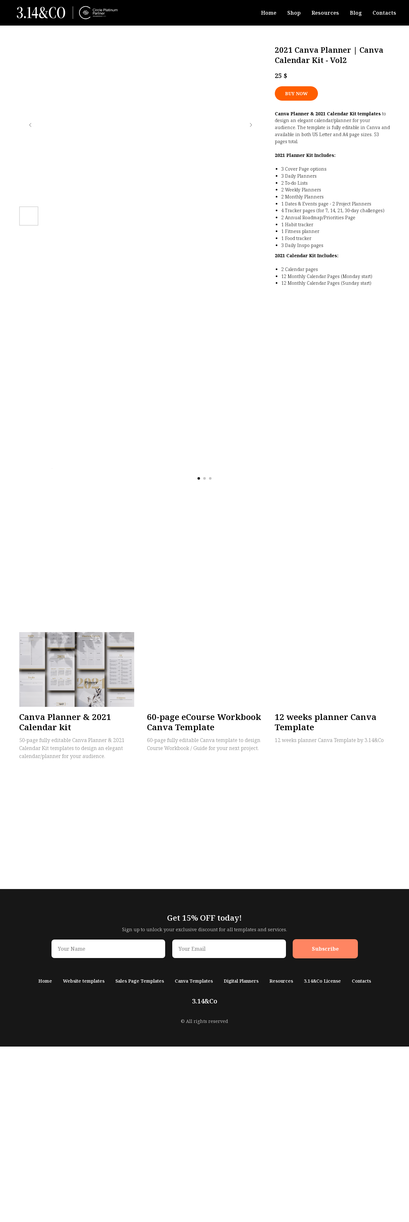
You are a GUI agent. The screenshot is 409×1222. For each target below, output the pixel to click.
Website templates (83, 1156)
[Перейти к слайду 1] (198, 654)
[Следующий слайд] (251, 125)
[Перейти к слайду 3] (210, 654)
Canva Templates (194, 1156)
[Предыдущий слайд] (30, 125)
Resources (325, 12)
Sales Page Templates (139, 1156)
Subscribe (325, 1124)
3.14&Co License (322, 1156)
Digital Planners (241, 1156)
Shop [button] (294, 12)
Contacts (384, 12)
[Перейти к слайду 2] (204, 654)
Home (268, 12)
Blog (356, 12)
